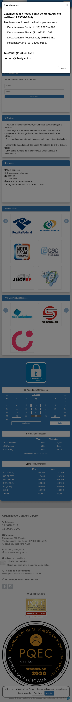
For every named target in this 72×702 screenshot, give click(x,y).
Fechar (63, 68)
